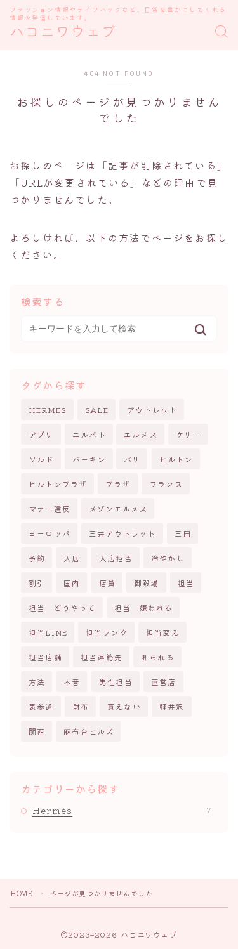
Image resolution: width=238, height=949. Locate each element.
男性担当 (116, 681)
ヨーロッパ (49, 533)
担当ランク (107, 632)
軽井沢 (172, 706)
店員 (107, 582)
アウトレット (152, 409)
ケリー (188, 434)
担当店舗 (45, 656)
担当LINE (48, 632)
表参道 (41, 706)
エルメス (140, 434)
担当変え (163, 632)
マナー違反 (49, 508)
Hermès (121, 810)
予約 (37, 558)
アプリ (41, 434)
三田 (183, 533)
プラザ (118, 483)
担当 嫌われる (143, 607)
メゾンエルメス (118, 508)
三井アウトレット (122, 533)
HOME (21, 893)
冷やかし (168, 558)
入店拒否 (116, 558)
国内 (71, 582)
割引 (37, 582)
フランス (166, 483)
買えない (124, 706)
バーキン (89, 459)
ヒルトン (176, 459)
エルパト (89, 434)
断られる (158, 656)
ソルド (41, 459)
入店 (71, 558)
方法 (37, 681)
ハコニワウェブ (63, 32)
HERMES (48, 409)
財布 (80, 706)
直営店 (163, 681)
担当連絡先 (101, 656)
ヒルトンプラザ (58, 483)
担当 (186, 582)
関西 (37, 731)
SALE (97, 409)
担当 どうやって (62, 607)
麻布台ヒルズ (88, 731)
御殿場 (146, 582)
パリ (132, 459)
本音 (71, 681)
